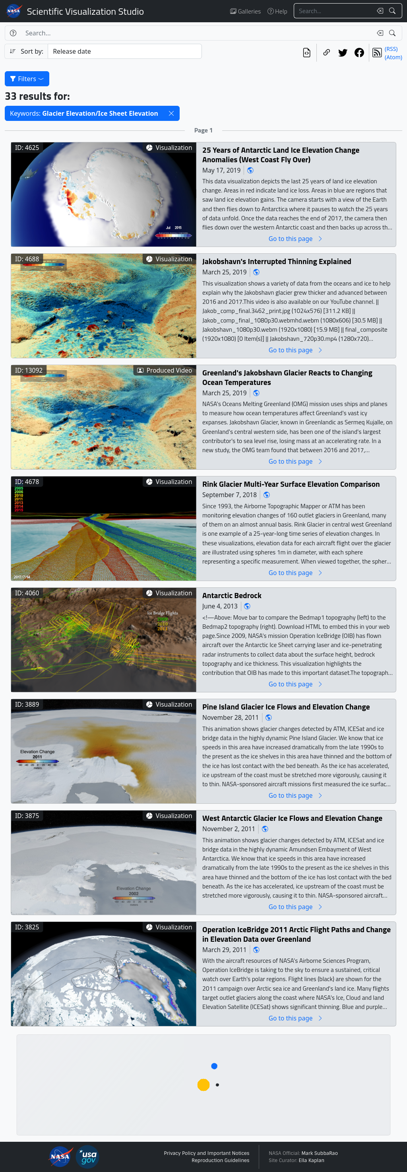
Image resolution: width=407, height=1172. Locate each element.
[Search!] (393, 10)
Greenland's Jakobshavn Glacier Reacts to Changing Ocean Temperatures (287, 377)
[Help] (13, 33)
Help (277, 11)
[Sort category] (125, 51)
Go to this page (296, 238)
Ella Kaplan (312, 1160)
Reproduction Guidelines (220, 1160)
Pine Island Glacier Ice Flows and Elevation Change (286, 706)
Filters (27, 78)
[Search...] (333, 10)
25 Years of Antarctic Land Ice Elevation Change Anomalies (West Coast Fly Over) (280, 154)
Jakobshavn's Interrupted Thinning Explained (276, 261)
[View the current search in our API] (306, 53)
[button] (171, 113)
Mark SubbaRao (319, 1153)
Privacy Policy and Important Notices (206, 1153)
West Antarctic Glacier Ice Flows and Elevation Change (292, 817)
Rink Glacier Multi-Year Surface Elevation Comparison (291, 483)
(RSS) (391, 48)
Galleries (245, 11)
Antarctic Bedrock (232, 595)
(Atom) (393, 57)
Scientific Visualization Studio (85, 11)
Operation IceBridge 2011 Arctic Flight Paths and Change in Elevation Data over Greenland (296, 934)
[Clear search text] (378, 10)
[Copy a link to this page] (326, 52)
